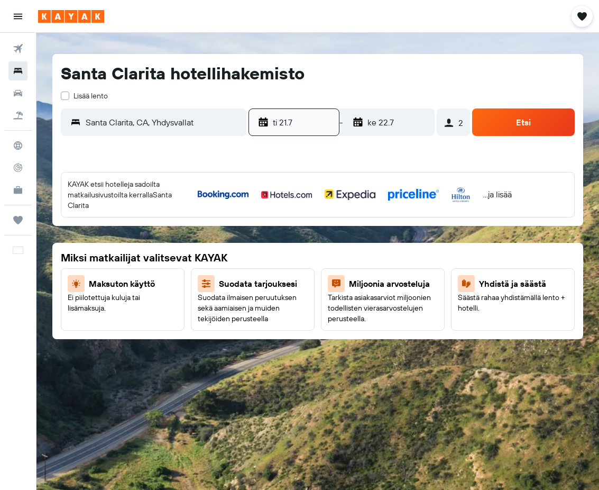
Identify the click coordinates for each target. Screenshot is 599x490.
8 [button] (121, 246)
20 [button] (71, 297)
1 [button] (121, 221)
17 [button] (172, 272)
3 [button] (172, 221)
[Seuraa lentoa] (18, 167)
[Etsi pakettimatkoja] (18, 115)
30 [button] (147, 322)
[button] (18, 16)
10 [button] (172, 246)
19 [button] (223, 272)
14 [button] (96, 272)
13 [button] (71, 272)
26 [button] (223, 297)
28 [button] (96, 322)
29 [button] (121, 322)
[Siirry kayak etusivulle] (71, 16)
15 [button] (122, 272)
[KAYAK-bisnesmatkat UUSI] (18, 190)
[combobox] (163, 122)
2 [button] (147, 221)
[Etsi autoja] (18, 93)
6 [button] (71, 246)
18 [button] (198, 272)
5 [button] (223, 221)
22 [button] (121, 297)
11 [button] (198, 246)
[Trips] (18, 220)
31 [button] (173, 322)
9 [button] (147, 246)
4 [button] (198, 221)
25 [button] (197, 297)
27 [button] (71, 322)
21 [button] (96, 297)
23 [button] (147, 297)
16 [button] (147, 272)
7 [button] (96, 246)
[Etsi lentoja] (18, 48)
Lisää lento (90, 96)
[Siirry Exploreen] (18, 145)
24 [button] (172, 297)
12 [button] (223, 246)
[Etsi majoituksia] (18, 70)
